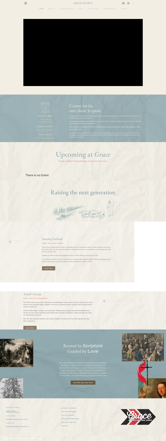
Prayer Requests (110, 8)
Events (124, 8)
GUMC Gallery (93, 8)
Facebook (64, 426)
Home (41, 8)
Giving (80, 8)
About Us (51, 8)
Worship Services (66, 8)
